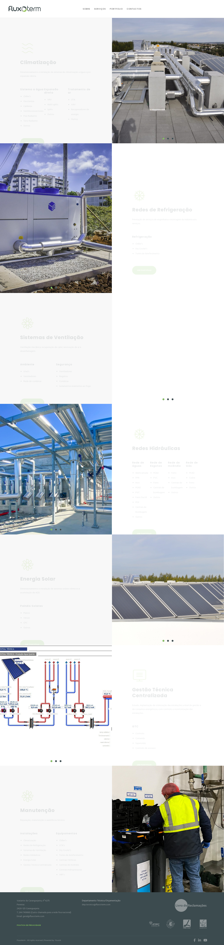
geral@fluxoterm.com (33, 916)
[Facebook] (195, 940)
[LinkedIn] (199, 940)
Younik (58, 940)
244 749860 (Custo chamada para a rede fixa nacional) (45, 912)
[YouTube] (205, 940)
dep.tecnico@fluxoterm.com (96, 904)
